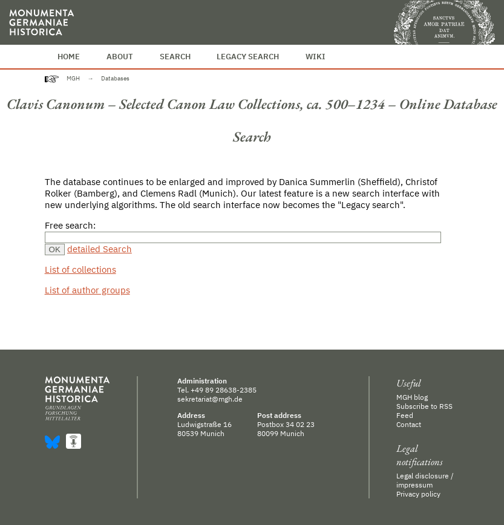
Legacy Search (248, 56)
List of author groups (87, 290)
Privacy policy (418, 493)
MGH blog (412, 397)
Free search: (70, 225)
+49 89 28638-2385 (224, 389)
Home (68, 56)
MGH (73, 78)
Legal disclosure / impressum (425, 480)
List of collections (80, 269)
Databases (115, 78)
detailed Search (99, 249)
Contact (408, 424)
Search (175, 56)
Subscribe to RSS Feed (424, 411)
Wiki (316, 56)
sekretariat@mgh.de (210, 398)
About (119, 56)
